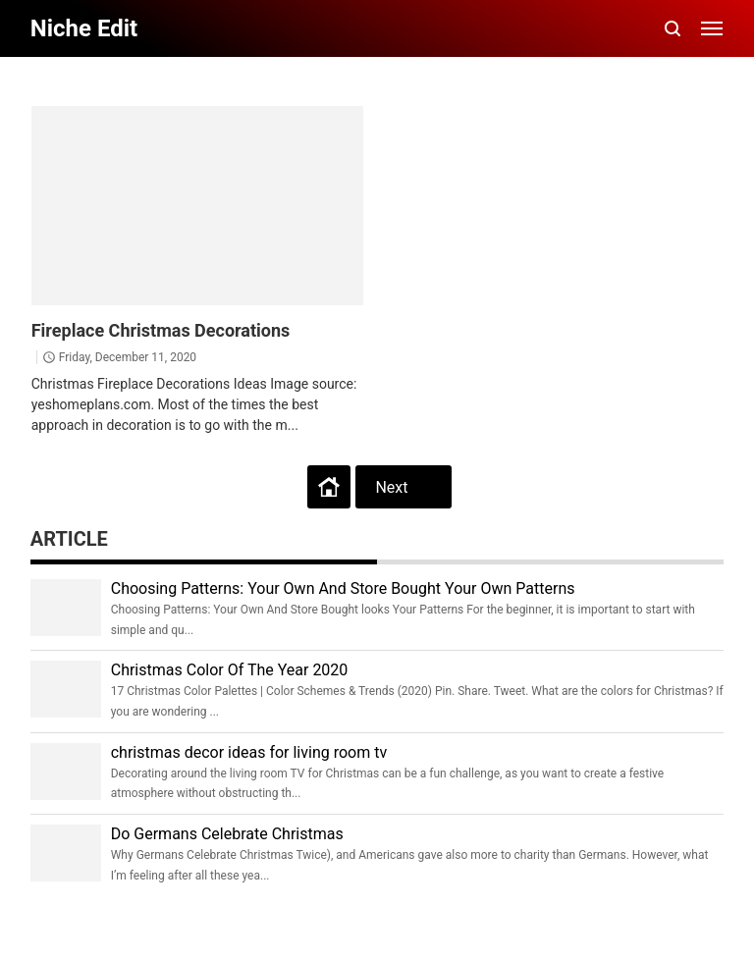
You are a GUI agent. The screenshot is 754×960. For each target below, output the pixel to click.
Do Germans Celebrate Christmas (227, 834)
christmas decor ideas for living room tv (249, 752)
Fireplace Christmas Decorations (161, 330)
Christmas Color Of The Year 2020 (230, 670)
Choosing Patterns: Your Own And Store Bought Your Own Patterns (343, 588)
